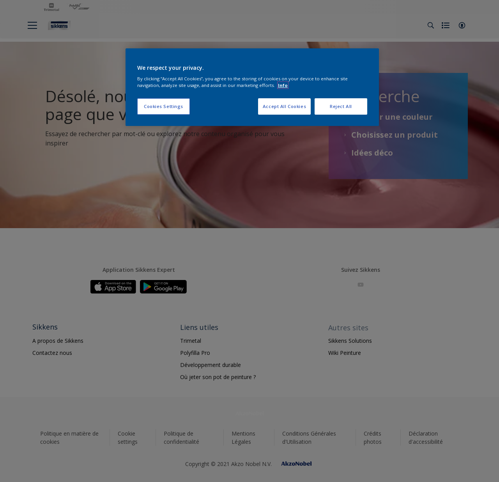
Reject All (341, 106)
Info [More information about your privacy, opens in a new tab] (283, 85)
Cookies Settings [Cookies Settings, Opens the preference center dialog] (163, 106)
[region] (252, 87)
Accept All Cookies (284, 106)
